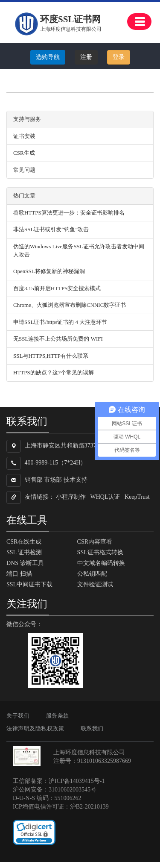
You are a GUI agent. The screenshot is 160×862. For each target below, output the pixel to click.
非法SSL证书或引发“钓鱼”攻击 (51, 229)
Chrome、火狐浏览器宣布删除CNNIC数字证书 (69, 305)
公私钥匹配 (92, 574)
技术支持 (75, 480)
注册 (86, 57)
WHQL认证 (105, 497)
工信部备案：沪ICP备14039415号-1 (59, 781)
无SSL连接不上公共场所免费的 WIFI (58, 338)
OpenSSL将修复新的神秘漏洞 (49, 271)
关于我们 (17, 715)
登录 (119, 57)
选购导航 (48, 57)
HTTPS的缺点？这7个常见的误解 (53, 372)
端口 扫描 (19, 574)
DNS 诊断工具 (25, 563)
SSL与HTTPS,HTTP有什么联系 (50, 356)
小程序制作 (71, 497)
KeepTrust (137, 497)
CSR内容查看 (94, 541)
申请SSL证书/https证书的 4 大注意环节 (60, 322)
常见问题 (24, 170)
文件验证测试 (95, 584)
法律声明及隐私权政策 (35, 728)
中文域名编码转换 (101, 563)
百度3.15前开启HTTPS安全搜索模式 (57, 288)
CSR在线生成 (23, 541)
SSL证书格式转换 (100, 552)
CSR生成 (24, 153)
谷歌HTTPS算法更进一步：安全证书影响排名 (69, 212)
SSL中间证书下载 (29, 584)
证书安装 (24, 136)
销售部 (34, 480)
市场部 (53, 480)
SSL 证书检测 (24, 552)
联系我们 (92, 728)
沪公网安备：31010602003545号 (54, 789)
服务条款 (57, 715)
